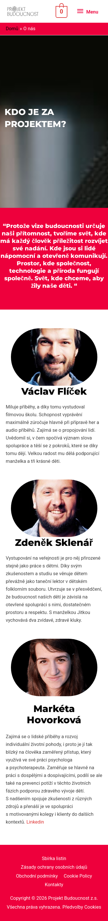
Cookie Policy (78, 876)
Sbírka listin (54, 858)
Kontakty (54, 884)
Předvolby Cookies (81, 907)
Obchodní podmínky (37, 876)
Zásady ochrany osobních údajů (54, 867)
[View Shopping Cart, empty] (60, 11)
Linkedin (35, 822)
